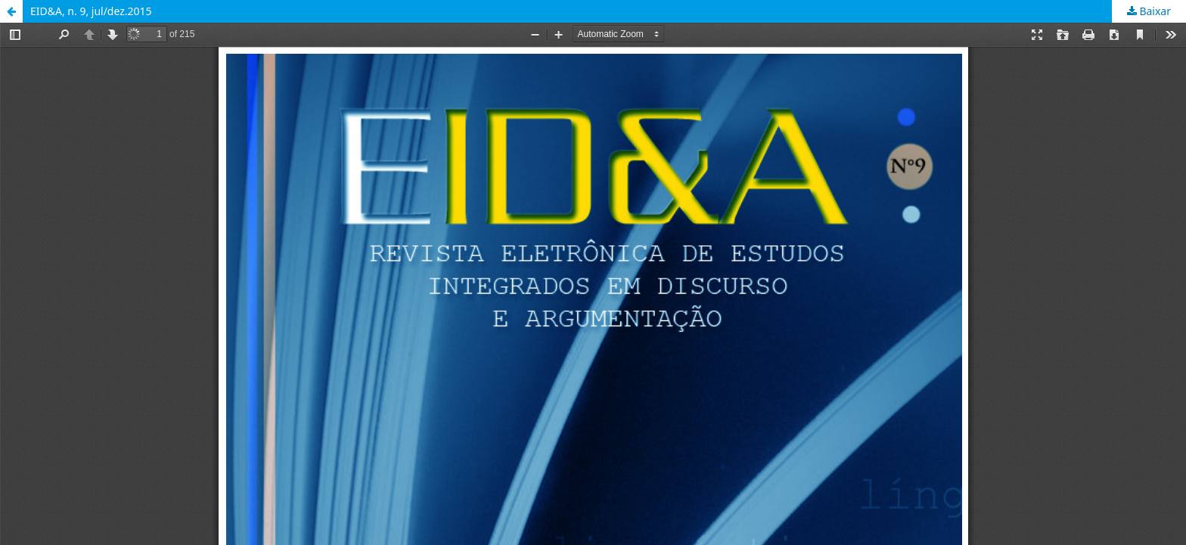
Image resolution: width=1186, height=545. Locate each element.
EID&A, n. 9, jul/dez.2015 (91, 11)
